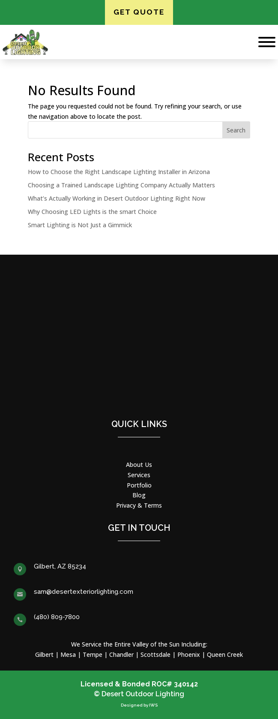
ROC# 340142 (175, 684)
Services (139, 475)
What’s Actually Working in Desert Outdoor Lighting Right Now (116, 198)
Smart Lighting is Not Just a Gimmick (80, 225)
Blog (139, 495)
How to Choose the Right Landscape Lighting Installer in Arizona (119, 172)
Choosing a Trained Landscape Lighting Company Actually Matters (121, 185)
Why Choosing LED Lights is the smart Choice (92, 212)
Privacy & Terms (139, 505)
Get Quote (139, 12)
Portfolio (139, 485)
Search (236, 130)
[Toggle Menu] (266, 42)
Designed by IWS (139, 705)
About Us (139, 464)
